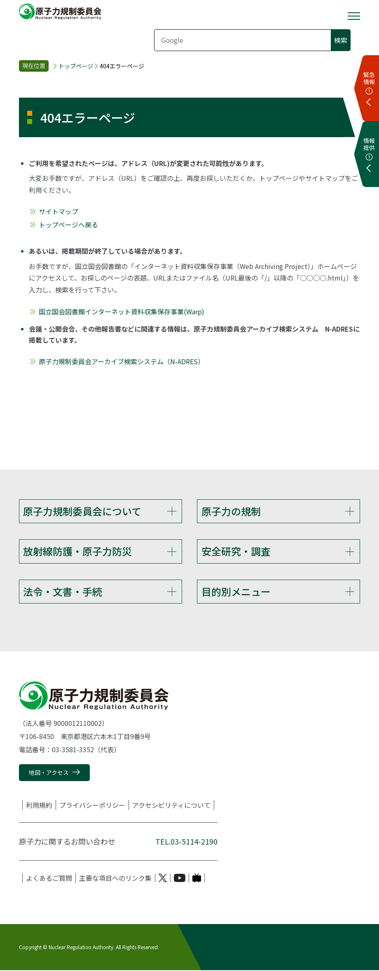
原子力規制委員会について (82, 511)
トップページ (75, 66)
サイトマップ (58, 211)
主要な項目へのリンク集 (115, 879)
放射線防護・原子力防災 (77, 551)
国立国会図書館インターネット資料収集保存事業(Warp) (121, 311)
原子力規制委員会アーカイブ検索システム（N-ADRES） (121, 361)
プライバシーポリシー (92, 806)
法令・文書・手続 (62, 592)
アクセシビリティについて (171, 806)
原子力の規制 (231, 511)
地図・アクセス (49, 773)
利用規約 (39, 806)
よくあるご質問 (49, 879)
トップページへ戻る (68, 224)
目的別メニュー (236, 592)
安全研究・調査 (236, 551)
